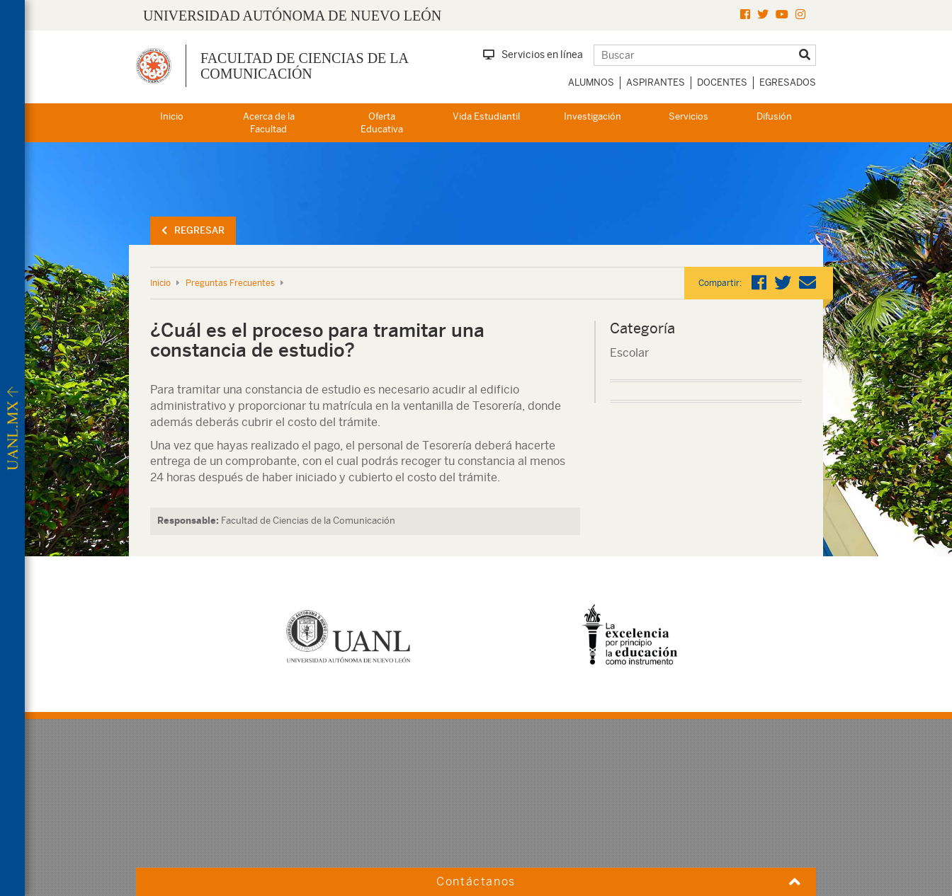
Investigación (592, 116)
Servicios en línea (533, 54)
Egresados (787, 82)
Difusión (774, 116)
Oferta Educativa (382, 123)
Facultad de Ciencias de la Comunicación (304, 65)
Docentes (722, 82)
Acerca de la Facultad (269, 123)
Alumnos (591, 82)
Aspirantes (655, 82)
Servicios (688, 116)
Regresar (193, 230)
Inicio (171, 116)
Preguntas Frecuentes (230, 283)
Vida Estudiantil (486, 116)
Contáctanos (476, 881)
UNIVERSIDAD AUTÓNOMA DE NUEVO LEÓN (292, 15)
